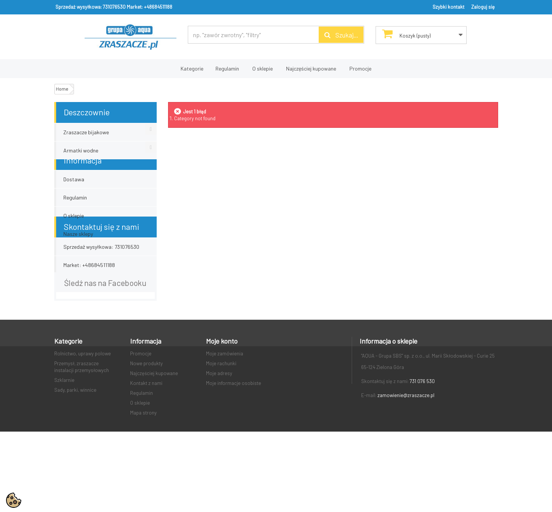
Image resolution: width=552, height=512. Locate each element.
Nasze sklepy (78, 242)
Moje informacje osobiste (233, 438)
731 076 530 (422, 436)
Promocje (360, 68)
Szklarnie (64, 435)
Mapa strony (143, 468)
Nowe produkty (146, 418)
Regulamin (227, 68)
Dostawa (73, 187)
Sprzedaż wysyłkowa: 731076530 (90, 7)
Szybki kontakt (448, 7)
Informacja (83, 168)
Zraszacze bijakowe (86, 132)
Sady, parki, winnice (75, 445)
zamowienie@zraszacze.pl (405, 450)
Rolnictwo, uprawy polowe (82, 408)
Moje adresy (219, 428)
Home (62, 88)
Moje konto (221, 396)
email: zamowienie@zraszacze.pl (100, 318)
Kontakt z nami (146, 438)
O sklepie (262, 68)
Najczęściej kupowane (311, 68)
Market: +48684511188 (149, 7)
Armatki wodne (80, 150)
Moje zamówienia (224, 408)
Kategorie (192, 68)
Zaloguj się (483, 7)
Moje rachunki (221, 418)
